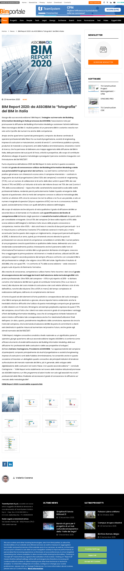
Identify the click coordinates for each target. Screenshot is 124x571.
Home (24, 2)
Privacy (42, 2)
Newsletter (33, 2)
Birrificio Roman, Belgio (108, 534)
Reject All (92, 555)
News (12, 31)
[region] (62, 555)
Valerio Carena (24, 477)
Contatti (67, 2)
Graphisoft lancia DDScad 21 (64, 513)
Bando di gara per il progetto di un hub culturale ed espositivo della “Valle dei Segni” (67, 527)
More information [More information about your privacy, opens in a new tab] (35, 568)
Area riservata (95, 3)
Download (58, 2)
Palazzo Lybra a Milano (109, 511)
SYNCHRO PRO (107, 99)
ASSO (120, 2)
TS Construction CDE (108, 109)
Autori (49, 2)
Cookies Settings (92, 549)
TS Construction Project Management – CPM (108, 90)
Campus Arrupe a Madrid (110, 523)
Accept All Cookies (92, 561)
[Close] (120, 554)
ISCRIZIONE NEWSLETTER (103, 62)
